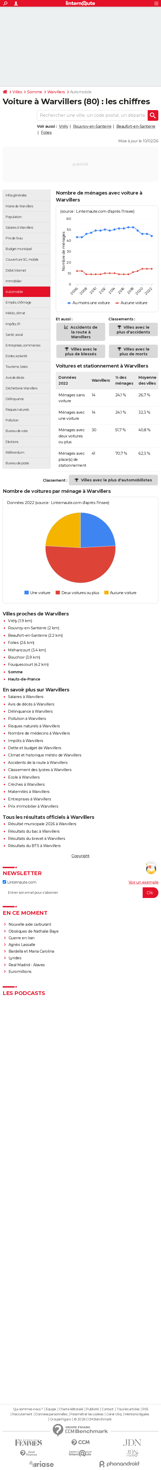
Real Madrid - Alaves (27, 964)
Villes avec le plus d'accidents (133, 330)
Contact (108, 1409)
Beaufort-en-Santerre (135, 126)
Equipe (51, 1409)
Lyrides (15, 958)
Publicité (92, 1409)
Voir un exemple (144, 882)
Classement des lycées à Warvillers (39, 769)
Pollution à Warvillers (27, 718)
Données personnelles (51, 1414)
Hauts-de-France (24, 679)
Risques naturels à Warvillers (34, 726)
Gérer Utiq (113, 1414)
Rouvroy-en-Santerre (92, 126)
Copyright (80, 855)
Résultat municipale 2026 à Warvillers (42, 823)
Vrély (63, 126)
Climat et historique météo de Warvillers (44, 755)
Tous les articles (128, 1409)
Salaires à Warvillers (26, 696)
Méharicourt (19, 650)
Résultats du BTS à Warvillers (34, 845)
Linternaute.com (19, 882)
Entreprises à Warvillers (29, 799)
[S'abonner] (80, 892)
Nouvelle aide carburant (30, 924)
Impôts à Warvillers (25, 740)
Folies (46, 132)
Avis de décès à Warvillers (31, 704)
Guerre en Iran (22, 938)
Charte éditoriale (71, 1409)
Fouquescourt (20, 664)
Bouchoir (16, 657)
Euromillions (20, 971)
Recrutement (22, 1414)
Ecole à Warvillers (24, 777)
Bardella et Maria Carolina (31, 951)
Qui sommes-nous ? (28, 1409)
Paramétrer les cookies (86, 1414)
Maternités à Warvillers (29, 791)
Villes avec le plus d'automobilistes (116, 480)
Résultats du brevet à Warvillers (36, 838)
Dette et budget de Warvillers (34, 748)
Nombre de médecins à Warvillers (39, 733)
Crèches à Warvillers (26, 784)
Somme (34, 92)
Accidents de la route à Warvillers (83, 332)
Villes (17, 92)
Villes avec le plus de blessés (81, 351)
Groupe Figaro (60, 1419)
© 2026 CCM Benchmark (93, 1419)
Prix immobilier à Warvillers (33, 806)
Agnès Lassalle (22, 944)
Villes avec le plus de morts (135, 351)
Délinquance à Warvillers (30, 711)
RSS (145, 1409)
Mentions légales (137, 1414)
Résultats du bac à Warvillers (34, 831)
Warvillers (56, 92)
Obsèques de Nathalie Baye (34, 931)
